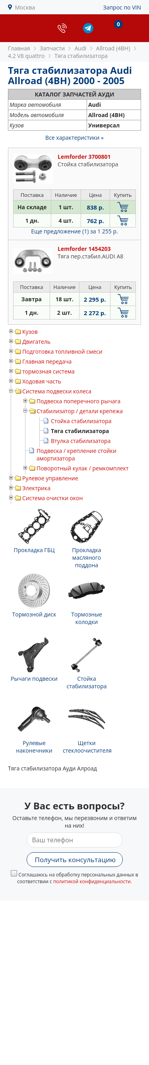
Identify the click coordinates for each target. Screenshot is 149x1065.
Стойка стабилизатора (81, 421)
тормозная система (48, 371)
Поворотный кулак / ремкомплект (82, 468)
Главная (19, 48)
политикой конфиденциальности (92, 881)
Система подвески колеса (56, 391)
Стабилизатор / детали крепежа (80, 411)
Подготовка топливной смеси (62, 351)
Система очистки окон (52, 498)
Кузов (30, 331)
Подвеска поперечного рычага (78, 401)
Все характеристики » (74, 137)
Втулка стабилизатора (80, 441)
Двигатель (36, 341)
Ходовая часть (41, 381)
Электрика (36, 488)
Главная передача (47, 361)
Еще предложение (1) (74, 231)
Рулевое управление (50, 478)
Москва (25, 7)
